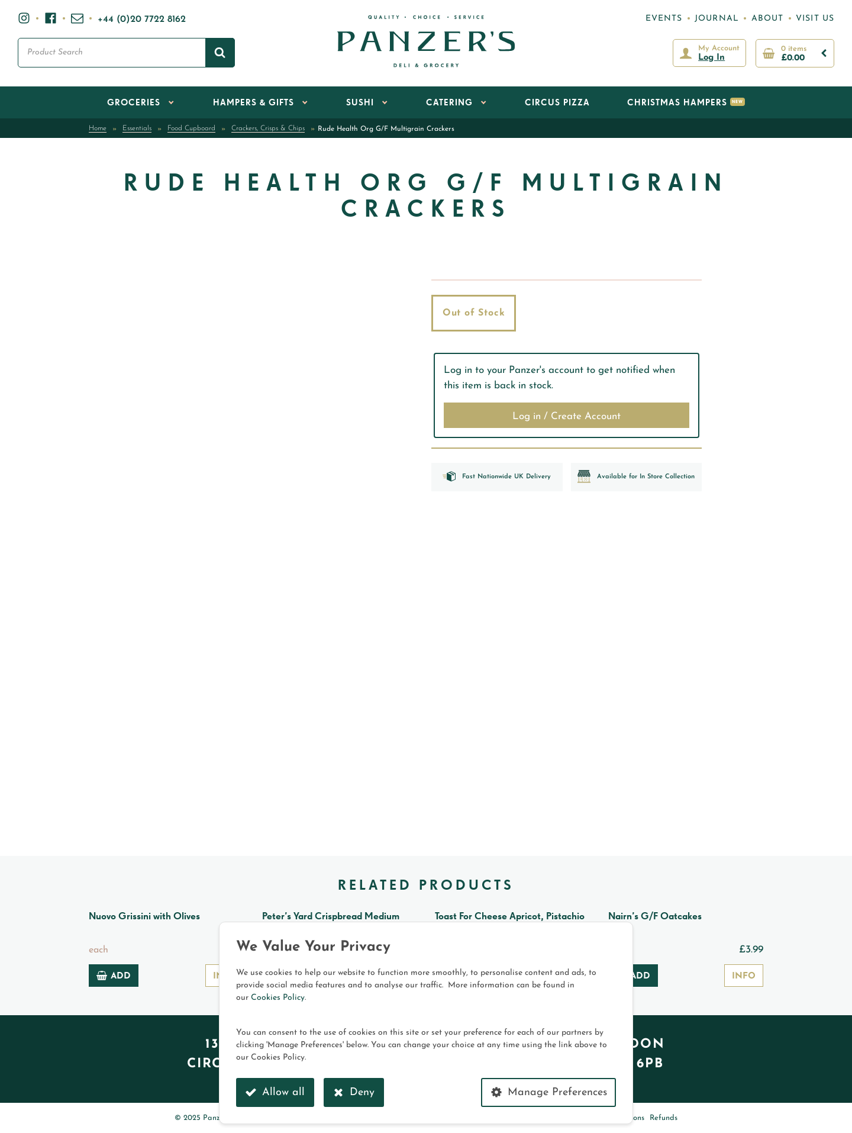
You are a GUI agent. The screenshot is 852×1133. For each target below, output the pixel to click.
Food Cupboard (191, 128)
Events (664, 18)
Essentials (136, 128)
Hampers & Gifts (253, 102)
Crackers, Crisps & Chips (268, 128)
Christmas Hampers (677, 102)
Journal (717, 18)
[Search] (220, 52)
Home (97, 128)
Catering (449, 102)
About (767, 18)
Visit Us (815, 18)
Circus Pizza (557, 102)
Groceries (133, 102)
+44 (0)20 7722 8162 (142, 19)
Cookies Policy (278, 997)
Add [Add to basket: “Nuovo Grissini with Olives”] (113, 975)
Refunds (663, 1118)
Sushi (360, 102)
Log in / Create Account (566, 416)
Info (744, 976)
